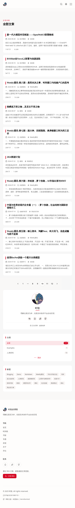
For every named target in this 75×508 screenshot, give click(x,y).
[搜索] (61, 4)
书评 (62, 374)
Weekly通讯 (40, 374)
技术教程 (21, 39)
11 (47, 283)
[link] (37, 42)
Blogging (10, 374)
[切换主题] (66, 4)
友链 (4, 443)
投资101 (57, 379)
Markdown (28, 374)
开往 (4, 451)
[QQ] (35, 319)
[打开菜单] (71, 4)
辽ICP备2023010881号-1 (11, 495)
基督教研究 (31, 379)
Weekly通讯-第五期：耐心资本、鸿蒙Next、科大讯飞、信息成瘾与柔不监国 (38, 232)
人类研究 (21, 379)
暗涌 (18, 383)
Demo (19, 374)
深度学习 (21, 262)
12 (52, 283)
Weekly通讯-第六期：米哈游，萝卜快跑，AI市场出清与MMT (36, 181)
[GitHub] (45, 319)
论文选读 (44, 383)
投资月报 (10, 383)
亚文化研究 (10, 379)
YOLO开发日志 (52, 374)
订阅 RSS (10, 476)
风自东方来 (10, 387)
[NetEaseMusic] (40, 319)
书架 (4, 435)
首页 (4, 427)
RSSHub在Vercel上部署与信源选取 (23, 59)
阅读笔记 (54, 383)
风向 (62, 383)
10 (42, 283)
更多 (37, 357)
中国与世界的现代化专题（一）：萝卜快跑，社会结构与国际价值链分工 (37, 206)
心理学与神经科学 (44, 379)
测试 (35, 383)
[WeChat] (29, 319)
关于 (4, 447)
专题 (4, 439)
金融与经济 (22, 212)
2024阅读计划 (13, 157)
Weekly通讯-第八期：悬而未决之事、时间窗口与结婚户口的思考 (38, 82)
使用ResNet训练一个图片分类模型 (23, 257)
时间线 (5, 431)
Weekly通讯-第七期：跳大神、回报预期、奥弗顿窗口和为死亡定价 (38, 132)
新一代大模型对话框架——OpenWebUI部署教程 (30, 35)
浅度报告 (21, 87)
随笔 (20, 111)
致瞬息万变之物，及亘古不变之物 (23, 107)
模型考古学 (27, 383)
